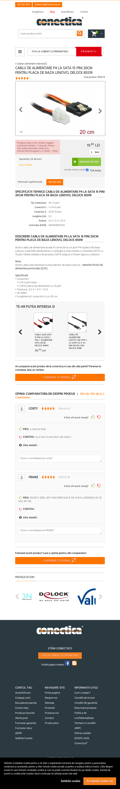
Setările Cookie (23, 738)
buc (97, 152)
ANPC (77, 728)
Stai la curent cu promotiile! (50, 52)
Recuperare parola (26, 703)
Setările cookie (70, 781)
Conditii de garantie (85, 703)
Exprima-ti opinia (57, 377)
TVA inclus (95, 170)
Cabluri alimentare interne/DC (31, 64)
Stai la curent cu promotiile (60, 655)
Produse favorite (25, 713)
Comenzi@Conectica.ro (47, 5)
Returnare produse (85, 708)
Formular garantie (25, 723)
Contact (49, 718)
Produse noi (52, 713)
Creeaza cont (22, 698)
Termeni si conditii (84, 723)
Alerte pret (21, 718)
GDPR (18, 733)
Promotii (89, 52)
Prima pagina (52, 693)
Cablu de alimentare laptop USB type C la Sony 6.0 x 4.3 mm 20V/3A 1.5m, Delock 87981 (78, 341)
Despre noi (51, 698)
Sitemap (49, 703)
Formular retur (23, 728)
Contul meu (22, 708)
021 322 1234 (23, 5)
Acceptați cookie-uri (99, 781)
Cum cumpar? (82, 693)
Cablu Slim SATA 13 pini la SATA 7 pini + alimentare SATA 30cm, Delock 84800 (43, 340)
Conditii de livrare (84, 698)
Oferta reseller (82, 733)
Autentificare (23, 693)
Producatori (52, 723)
